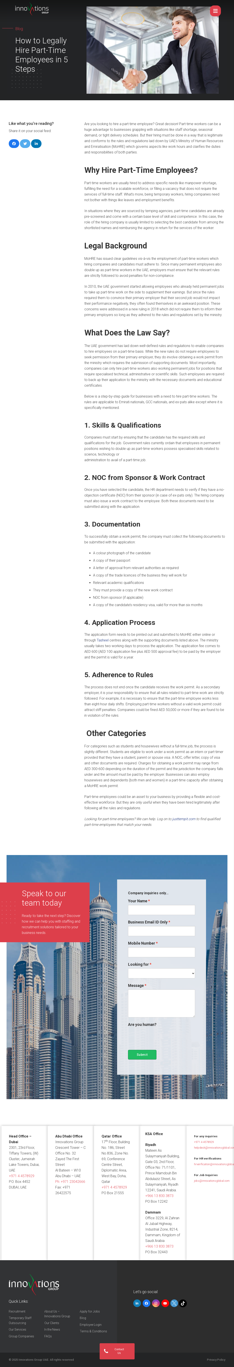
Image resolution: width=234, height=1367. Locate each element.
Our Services (17, 1329)
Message (136, 985)
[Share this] (14, 143)
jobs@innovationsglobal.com (212, 1180)
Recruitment (17, 1311)
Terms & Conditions (93, 1331)
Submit (142, 1054)
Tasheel (103, 640)
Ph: (70, 1182)
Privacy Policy (216, 1359)
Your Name (137, 901)
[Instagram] (156, 1303)
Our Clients (51, 1323)
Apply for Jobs (90, 1311)
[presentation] (161, 1037)
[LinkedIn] (137, 1303)
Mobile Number (141, 943)
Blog (83, 1318)
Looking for (138, 964)
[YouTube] (165, 1303)
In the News (52, 1329)
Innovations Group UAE (33, 1359)
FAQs (48, 1336)
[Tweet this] (25, 143)
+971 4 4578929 (21, 1176)
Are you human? (142, 1024)
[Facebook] (146, 1303)
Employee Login (91, 1324)
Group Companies (21, 1336)
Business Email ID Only (148, 922)
